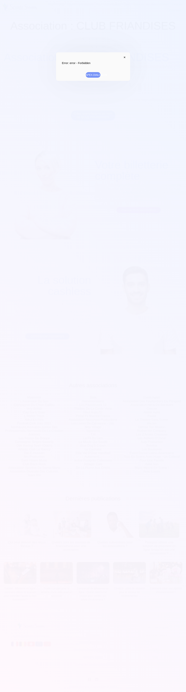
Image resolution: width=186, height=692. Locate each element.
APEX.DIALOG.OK (93, 74)
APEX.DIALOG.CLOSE (123, 57)
